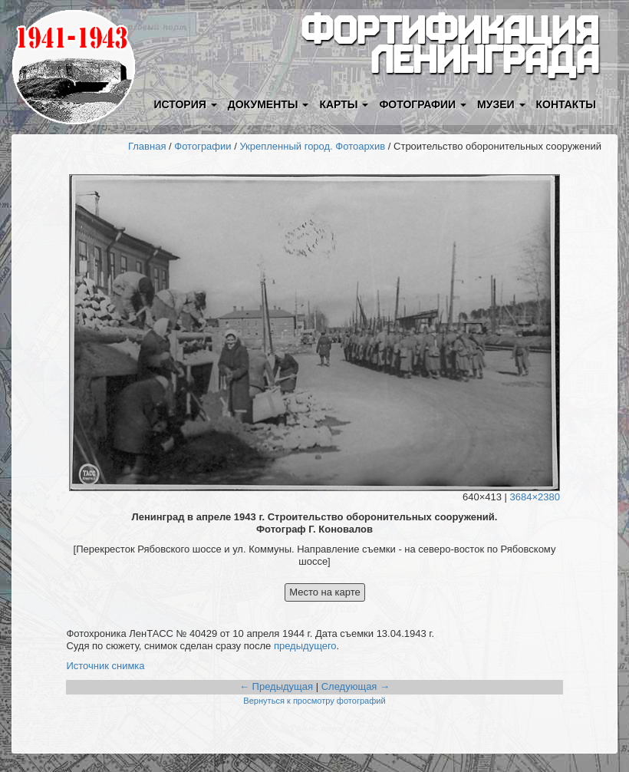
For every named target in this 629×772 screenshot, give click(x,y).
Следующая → (355, 686)
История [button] (184, 104)
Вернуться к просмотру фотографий (314, 700)
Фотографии (202, 146)
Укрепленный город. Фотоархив (312, 146)
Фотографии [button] (422, 104)
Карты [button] (343, 104)
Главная (147, 146)
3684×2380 (535, 497)
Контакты (566, 104)
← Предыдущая (276, 686)
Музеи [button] (501, 104)
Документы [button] (268, 104)
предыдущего (305, 646)
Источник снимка (105, 665)
